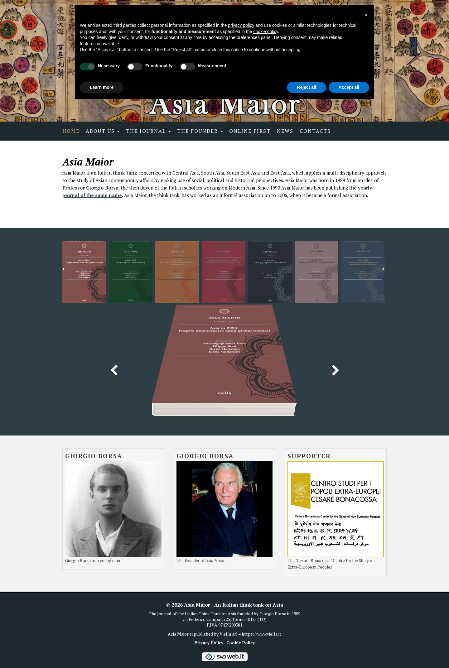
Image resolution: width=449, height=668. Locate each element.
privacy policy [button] (241, 25)
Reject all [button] (306, 87)
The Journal (148, 130)
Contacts (315, 130)
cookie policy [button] (265, 31)
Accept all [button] (349, 87)
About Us (103, 130)
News (285, 130)
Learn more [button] (101, 87)
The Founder (200, 130)
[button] (366, 15)
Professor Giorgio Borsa (90, 188)
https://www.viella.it (261, 634)
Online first (250, 130)
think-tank (125, 173)
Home (71, 130)
